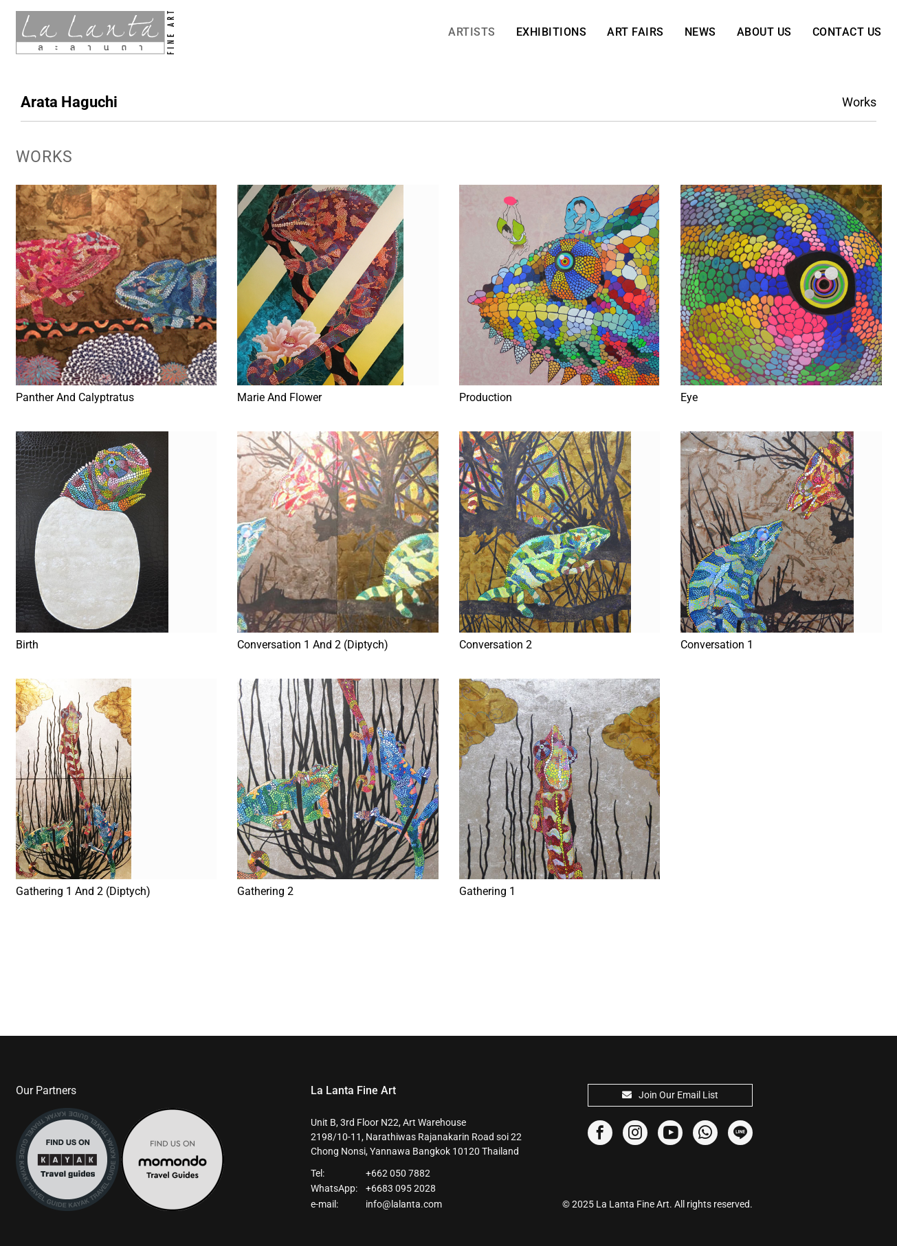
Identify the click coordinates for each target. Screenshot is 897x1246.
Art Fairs (635, 31)
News (700, 31)
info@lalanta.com (404, 1204)
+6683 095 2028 (401, 1188)
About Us (764, 31)
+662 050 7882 (398, 1173)
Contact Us (847, 31)
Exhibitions (551, 31)
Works (859, 102)
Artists (472, 31)
